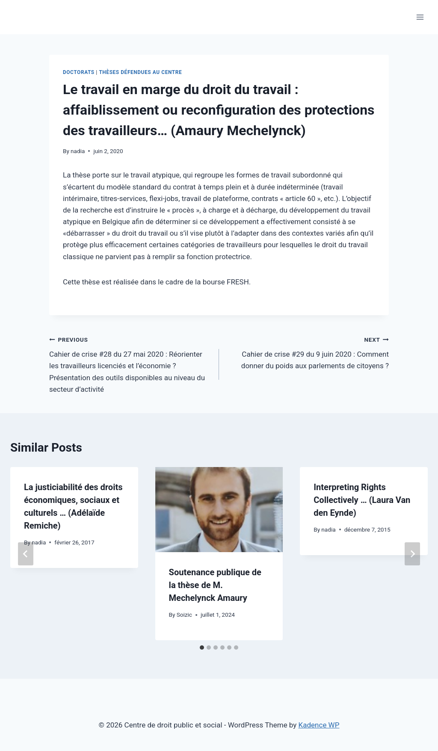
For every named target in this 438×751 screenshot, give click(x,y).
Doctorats (79, 72)
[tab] (202, 647)
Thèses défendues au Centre (140, 72)
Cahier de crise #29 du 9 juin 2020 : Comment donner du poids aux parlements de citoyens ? (307, 352)
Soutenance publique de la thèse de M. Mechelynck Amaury (215, 585)
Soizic (184, 614)
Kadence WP (319, 725)
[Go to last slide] (25, 553)
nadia (78, 151)
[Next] (412, 553)
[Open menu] (420, 17)
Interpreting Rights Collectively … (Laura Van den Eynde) (362, 500)
